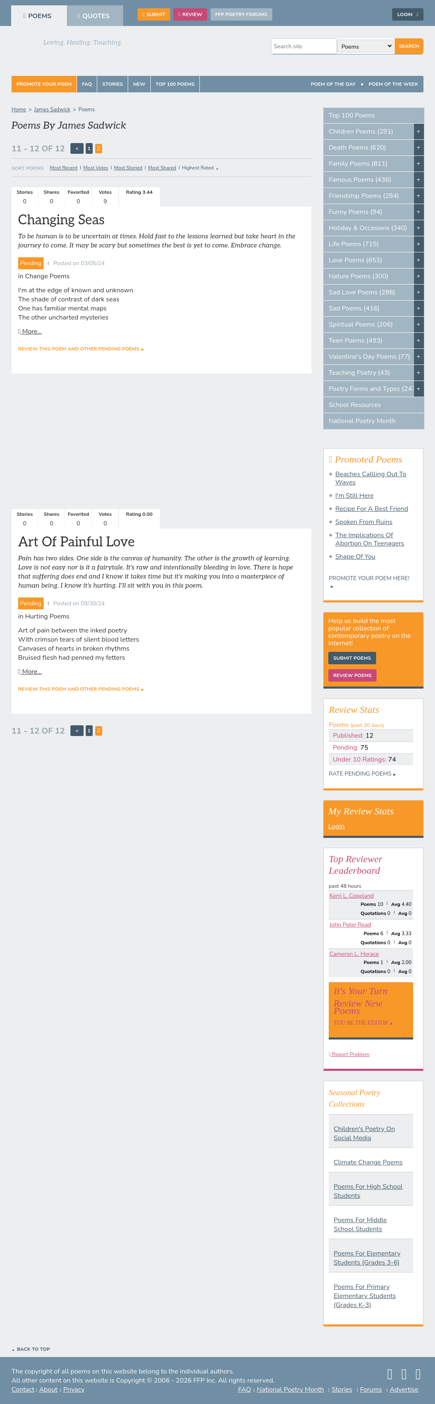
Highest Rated (198, 168)
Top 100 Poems (175, 84)
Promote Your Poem (44, 84)
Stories (112, 84)
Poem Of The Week (393, 84)
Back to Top (33, 1349)
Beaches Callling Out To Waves (370, 478)
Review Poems (352, 675)
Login (408, 14)
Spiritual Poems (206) (361, 324)
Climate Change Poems (368, 1162)
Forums (371, 1389)
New (139, 84)
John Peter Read (350, 925)
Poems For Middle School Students (360, 1225)
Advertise (404, 1389)
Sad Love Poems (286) (362, 292)
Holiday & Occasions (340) (368, 228)
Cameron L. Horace (354, 954)
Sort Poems (28, 168)
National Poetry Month (362, 421)
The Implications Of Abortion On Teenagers (369, 539)
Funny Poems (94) (355, 211)
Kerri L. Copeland (352, 896)
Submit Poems (352, 658)
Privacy (74, 1389)
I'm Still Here (354, 495)
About (48, 1389)
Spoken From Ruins (364, 522)
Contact (23, 1389)
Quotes (93, 16)
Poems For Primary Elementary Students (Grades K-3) (365, 1296)
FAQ (87, 84)
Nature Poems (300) (358, 276)
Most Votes (95, 168)
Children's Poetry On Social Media (364, 1133)
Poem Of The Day (333, 84)
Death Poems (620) (357, 147)
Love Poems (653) (355, 260)
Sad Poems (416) (354, 308)
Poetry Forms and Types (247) (373, 388)
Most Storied (128, 168)
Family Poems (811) (358, 163)
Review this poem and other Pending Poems (78, 349)
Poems (37, 16)
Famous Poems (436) (360, 179)
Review (190, 14)
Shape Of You (355, 556)
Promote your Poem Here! (369, 578)
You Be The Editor (361, 1023)
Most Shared (162, 168)
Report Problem (349, 1054)
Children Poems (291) (361, 131)
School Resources (355, 404)
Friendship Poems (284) (364, 195)
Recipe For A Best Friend (371, 508)
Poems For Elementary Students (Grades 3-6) (367, 1258)
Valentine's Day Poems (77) (369, 356)
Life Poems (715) (354, 244)
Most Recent (63, 168)
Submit (154, 14)
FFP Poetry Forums (241, 14)
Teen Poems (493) (355, 340)
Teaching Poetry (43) (359, 372)
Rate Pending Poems (360, 774)
